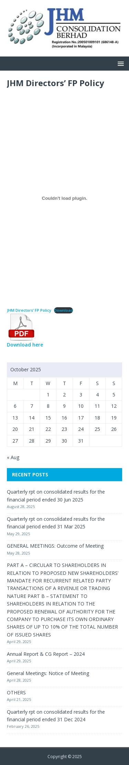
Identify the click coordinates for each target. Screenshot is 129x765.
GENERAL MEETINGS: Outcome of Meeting (55, 545)
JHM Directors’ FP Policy (29, 310)
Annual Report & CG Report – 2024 (46, 654)
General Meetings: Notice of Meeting (48, 673)
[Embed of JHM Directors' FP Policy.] (64, 198)
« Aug (13, 457)
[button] (119, 63)
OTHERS (16, 692)
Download (63, 310)
